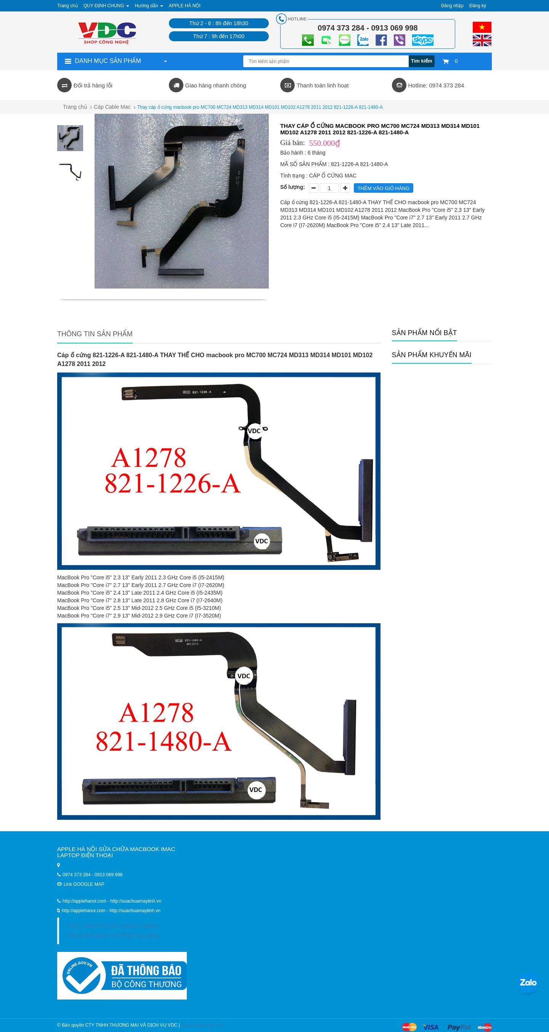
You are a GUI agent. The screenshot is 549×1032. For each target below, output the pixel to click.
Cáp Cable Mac (112, 107)
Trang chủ (75, 107)
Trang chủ (67, 5)
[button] (165, 61)
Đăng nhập (452, 5)
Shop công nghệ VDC (203, 1025)
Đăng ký (477, 5)
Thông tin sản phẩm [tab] (95, 334)
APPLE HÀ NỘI (185, 5)
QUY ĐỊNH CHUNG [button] (106, 5)
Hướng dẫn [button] (149, 5)
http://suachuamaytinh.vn (134, 910)
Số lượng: (292, 187)
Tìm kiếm (421, 61)
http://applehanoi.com (84, 910)
